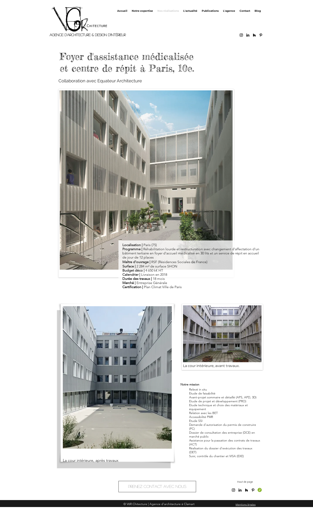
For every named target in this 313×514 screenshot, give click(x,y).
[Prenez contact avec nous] (157, 486)
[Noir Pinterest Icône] (261, 35)
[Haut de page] (245, 482)
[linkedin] (248, 35)
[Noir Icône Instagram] (241, 35)
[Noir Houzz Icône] (254, 35)
